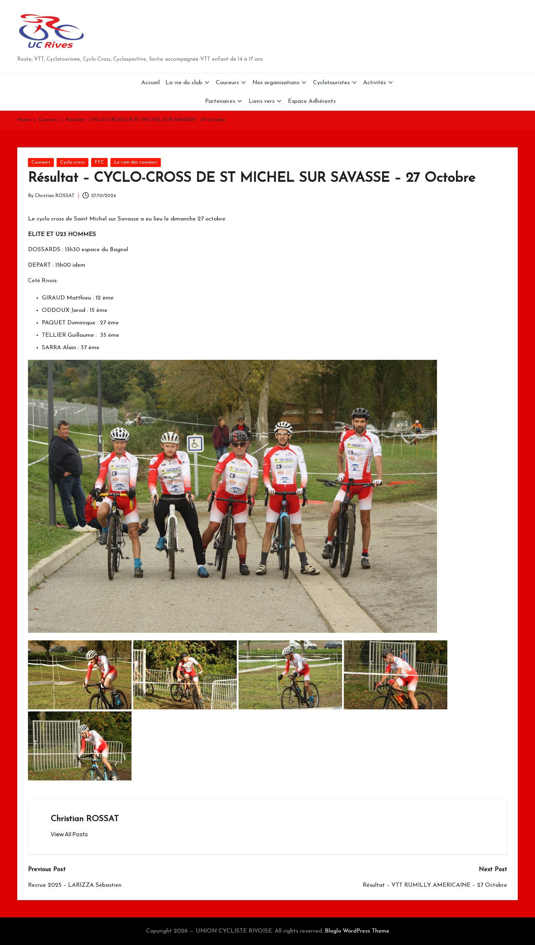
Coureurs (40, 162)
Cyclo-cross (72, 162)
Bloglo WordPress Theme (357, 931)
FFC (99, 162)
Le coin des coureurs (135, 162)
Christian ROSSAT (85, 819)
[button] (69, 834)
